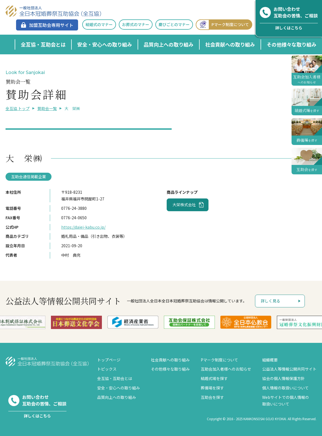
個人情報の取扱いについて (285, 388)
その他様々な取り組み (291, 44)
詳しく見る (270, 301)
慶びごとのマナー (174, 24)
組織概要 (270, 360)
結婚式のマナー (99, 24)
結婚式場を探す (214, 378)
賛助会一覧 (47, 108)
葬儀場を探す (212, 388)
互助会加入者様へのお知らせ (226, 369)
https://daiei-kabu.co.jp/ (83, 227)
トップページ (108, 360)
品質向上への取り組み (169, 44)
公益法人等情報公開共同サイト (289, 369)
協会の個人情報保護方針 (283, 378)
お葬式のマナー (135, 24)
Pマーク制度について (222, 24)
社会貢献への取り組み (230, 44)
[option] (26, 322)
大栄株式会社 (184, 204)
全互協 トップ (18, 108)
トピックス (107, 369)
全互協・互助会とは (43, 44)
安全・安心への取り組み (104, 44)
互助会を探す (212, 397)
